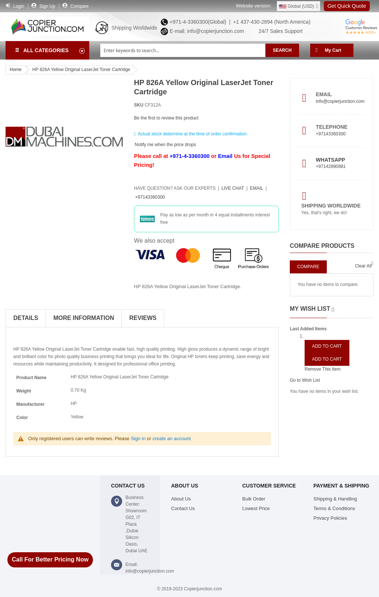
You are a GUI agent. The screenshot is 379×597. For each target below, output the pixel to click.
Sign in (138, 438)
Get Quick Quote (347, 6)
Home (15, 69)
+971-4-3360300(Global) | (198, 22)
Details (25, 318)
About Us (181, 499)
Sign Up (47, 6)
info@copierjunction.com (340, 101)
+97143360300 (150, 197)
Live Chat (232, 188)
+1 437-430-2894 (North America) (271, 22)
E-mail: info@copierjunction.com (205, 31)
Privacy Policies (330, 518)
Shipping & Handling (335, 499)
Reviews (143, 318)
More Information (83, 318)
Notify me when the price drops (165, 144)
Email (225, 156)
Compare (79, 6)
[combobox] (182, 50)
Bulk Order (253, 499)
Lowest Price (256, 508)
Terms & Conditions (334, 508)
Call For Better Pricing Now (50, 559)
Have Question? (174, 188)
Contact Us (183, 508)
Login (18, 6)
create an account (171, 438)
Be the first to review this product (166, 118)
